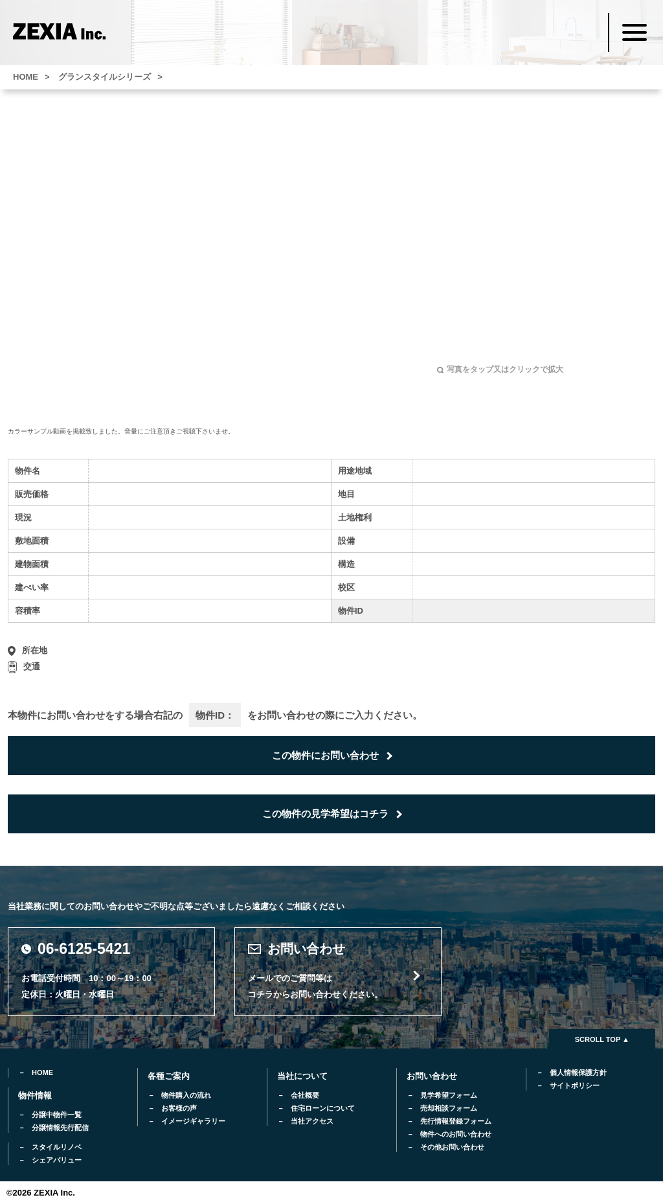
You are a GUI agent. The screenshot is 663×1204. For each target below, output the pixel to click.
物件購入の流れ (186, 1095)
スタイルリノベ (57, 1147)
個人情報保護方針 (578, 1072)
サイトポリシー (575, 1085)
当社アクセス (312, 1121)
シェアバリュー (57, 1160)
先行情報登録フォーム (455, 1121)
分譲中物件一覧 (57, 1114)
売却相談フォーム (448, 1108)
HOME (42, 1072)
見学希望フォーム (448, 1095)
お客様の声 (179, 1108)
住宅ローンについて (323, 1108)
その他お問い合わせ (452, 1147)
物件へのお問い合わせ (455, 1134)
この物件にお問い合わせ (325, 755)
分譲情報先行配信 (60, 1127)
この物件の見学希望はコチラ (325, 813)
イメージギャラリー (193, 1121)
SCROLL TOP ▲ (602, 1039)
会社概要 (305, 1095)
